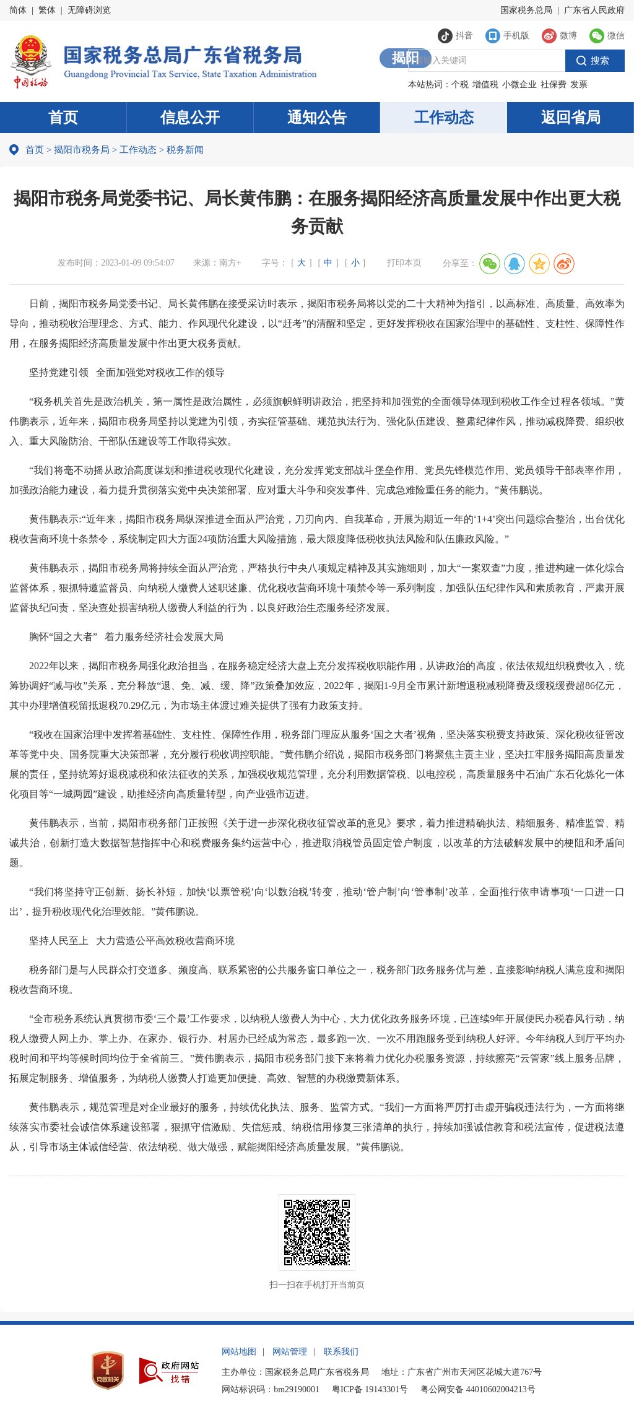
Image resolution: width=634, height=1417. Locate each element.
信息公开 (190, 118)
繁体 (47, 10)
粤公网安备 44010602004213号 (478, 1389)
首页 (63, 118)
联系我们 (341, 1351)
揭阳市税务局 (82, 150)
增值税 (485, 84)
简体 (18, 10)
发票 (579, 84)
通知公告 (317, 118)
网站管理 (289, 1351)
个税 (460, 84)
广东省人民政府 (594, 10)
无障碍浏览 (89, 10)
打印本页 (404, 262)
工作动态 (444, 118)
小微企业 (519, 84)
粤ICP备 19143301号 (370, 1389)
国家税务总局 (526, 10)
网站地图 (239, 1351)
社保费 (554, 84)
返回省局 (571, 118)
